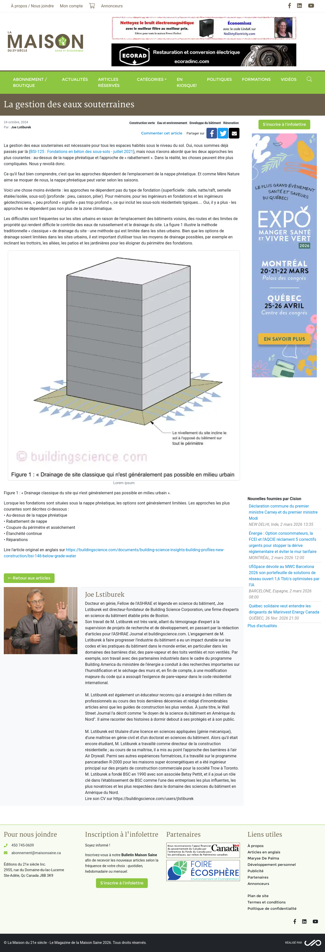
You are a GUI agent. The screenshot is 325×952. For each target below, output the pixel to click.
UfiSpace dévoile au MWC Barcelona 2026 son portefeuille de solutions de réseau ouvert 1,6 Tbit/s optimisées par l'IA (284, 575)
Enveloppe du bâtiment (205, 123)
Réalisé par (293, 942)
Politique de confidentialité (272, 908)
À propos (256, 845)
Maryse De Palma (263, 858)
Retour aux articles (29, 578)
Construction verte (142, 123)
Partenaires (258, 877)
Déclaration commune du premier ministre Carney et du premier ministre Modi (283, 512)
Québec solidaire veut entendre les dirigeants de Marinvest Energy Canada (284, 609)
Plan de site (258, 896)
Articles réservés (109, 82)
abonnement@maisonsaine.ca (36, 853)
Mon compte (71, 6)
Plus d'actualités (262, 625)
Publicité (256, 871)
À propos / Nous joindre (32, 6)
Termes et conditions (267, 902)
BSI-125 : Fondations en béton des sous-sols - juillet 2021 (81, 151)
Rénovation (231, 123)
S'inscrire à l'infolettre (284, 124)
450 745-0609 (22, 845)
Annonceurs (258, 883)
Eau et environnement (172, 123)
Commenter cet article (161, 133)
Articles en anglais (264, 852)
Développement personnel (272, 864)
